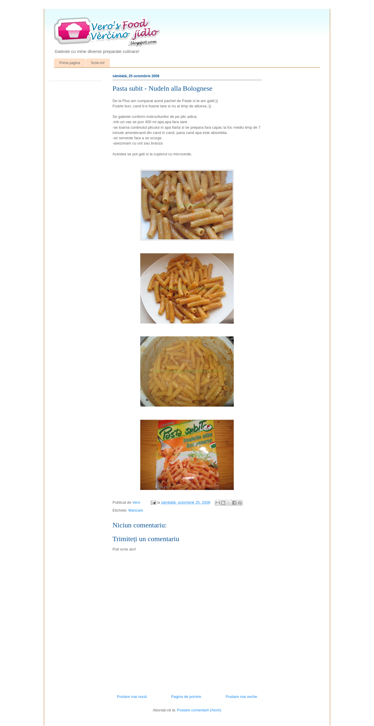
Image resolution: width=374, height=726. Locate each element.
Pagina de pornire (186, 696)
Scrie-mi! (98, 63)
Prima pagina (69, 63)
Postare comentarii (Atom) (199, 710)
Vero (136, 502)
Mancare (135, 510)
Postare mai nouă (132, 696)
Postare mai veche (241, 696)
